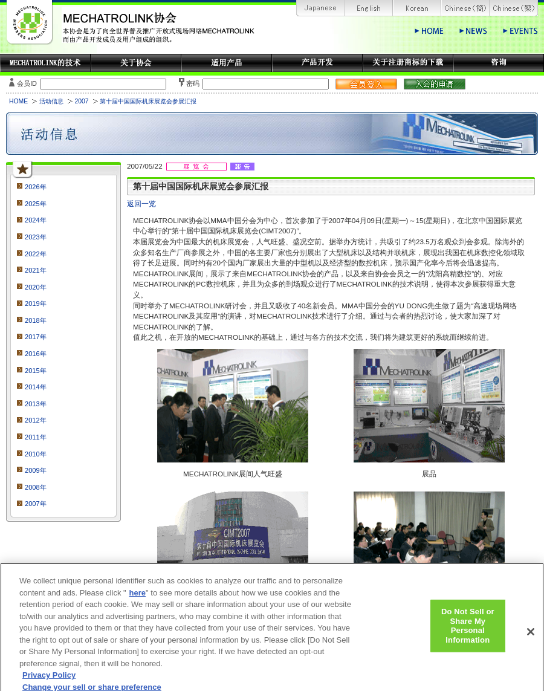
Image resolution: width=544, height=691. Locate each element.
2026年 (36, 186)
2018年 (36, 320)
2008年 (36, 487)
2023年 (36, 237)
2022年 (36, 254)
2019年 (36, 303)
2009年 (36, 470)
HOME (18, 101)
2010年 (36, 454)
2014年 (36, 387)
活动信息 (51, 101)
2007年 (36, 503)
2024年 (36, 220)
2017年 (36, 336)
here (137, 598)
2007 (81, 101)
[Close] (530, 637)
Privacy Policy (49, 681)
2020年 (36, 287)
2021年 (36, 270)
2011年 (36, 437)
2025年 (36, 203)
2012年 (36, 420)
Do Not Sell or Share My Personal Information (467, 631)
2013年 (36, 403)
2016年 (36, 353)
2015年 (36, 370)
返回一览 (141, 203)
